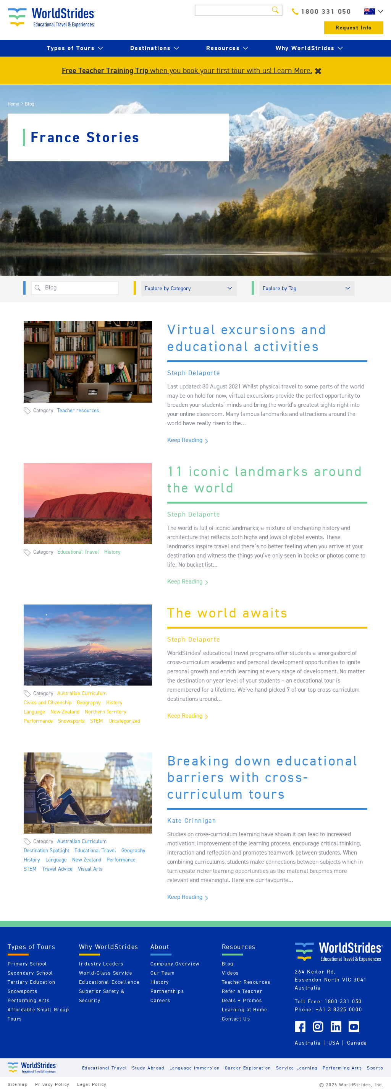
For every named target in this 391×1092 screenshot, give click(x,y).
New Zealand (64, 711)
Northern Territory (105, 711)
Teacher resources (78, 410)
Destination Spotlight (46, 850)
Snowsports (71, 721)
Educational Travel (78, 552)
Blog (228, 964)
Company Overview (175, 964)
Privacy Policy (52, 1084)
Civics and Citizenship (47, 702)
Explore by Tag (279, 288)
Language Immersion (195, 1067)
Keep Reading (184, 440)
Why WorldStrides (305, 48)
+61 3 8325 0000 (339, 1009)
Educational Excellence (109, 982)
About (160, 946)
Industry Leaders (101, 964)
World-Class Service (105, 973)
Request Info (354, 28)
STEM (96, 721)
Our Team (162, 973)
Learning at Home (244, 1009)
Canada (357, 1043)
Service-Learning (297, 1067)
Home (13, 104)
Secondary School (30, 973)
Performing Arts (29, 1000)
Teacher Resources (246, 982)
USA (334, 1043)
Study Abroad (148, 1067)
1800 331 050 (321, 11)
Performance (38, 721)
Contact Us (236, 1019)
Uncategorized (124, 721)
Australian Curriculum (82, 693)
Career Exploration (248, 1067)
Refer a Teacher (242, 991)
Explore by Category (168, 288)
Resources (222, 48)
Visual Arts (90, 869)
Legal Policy (92, 1084)
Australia (308, 1043)
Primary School (27, 964)
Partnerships (167, 991)
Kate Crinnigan (192, 820)
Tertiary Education (31, 982)
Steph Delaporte (193, 372)
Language (34, 711)
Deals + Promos (242, 1000)
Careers (160, 1000)
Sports (375, 1067)
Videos (230, 973)
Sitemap (17, 1084)
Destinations (150, 48)
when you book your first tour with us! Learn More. (187, 70)
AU (371, 11)
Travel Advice (57, 869)
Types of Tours (71, 48)
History (112, 552)
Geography (89, 702)
